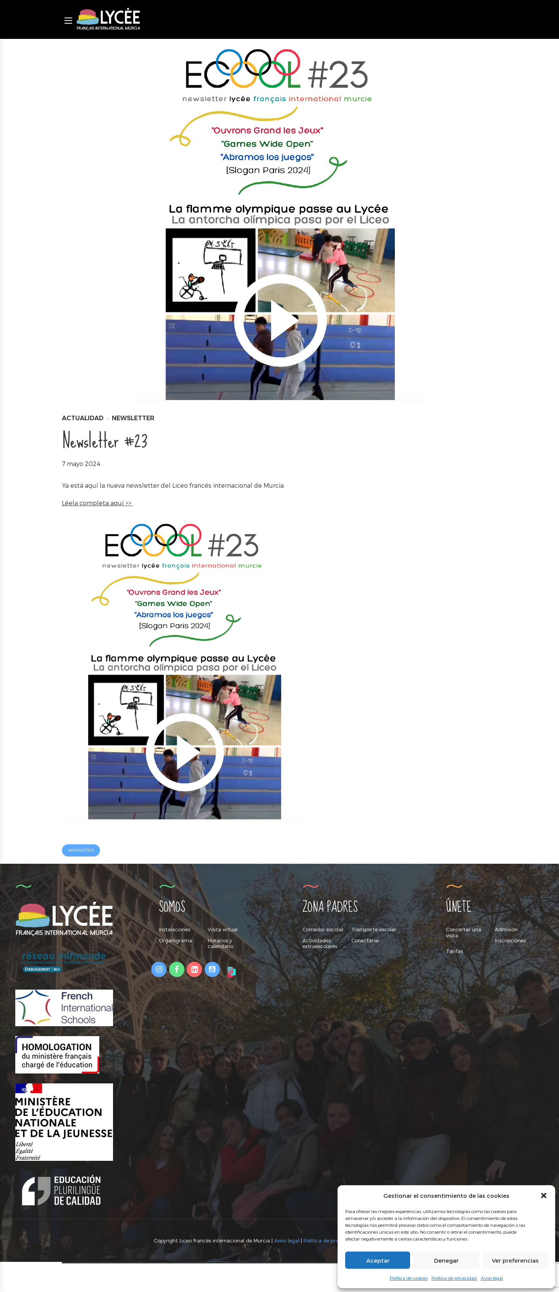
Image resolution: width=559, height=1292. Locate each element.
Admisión (506, 930)
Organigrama (175, 941)
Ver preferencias (515, 1260)
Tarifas (454, 952)
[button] (544, 1195)
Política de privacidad (454, 1278)
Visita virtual (222, 930)
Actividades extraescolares (319, 944)
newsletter (81, 850)
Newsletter (133, 418)
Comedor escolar (323, 930)
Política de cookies (409, 1278)
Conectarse (365, 941)
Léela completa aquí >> (97, 502)
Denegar (446, 1260)
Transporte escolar (373, 930)
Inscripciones (510, 941)
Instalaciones (174, 930)
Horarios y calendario (220, 944)
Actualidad (82, 418)
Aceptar (377, 1260)
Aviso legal (492, 1278)
